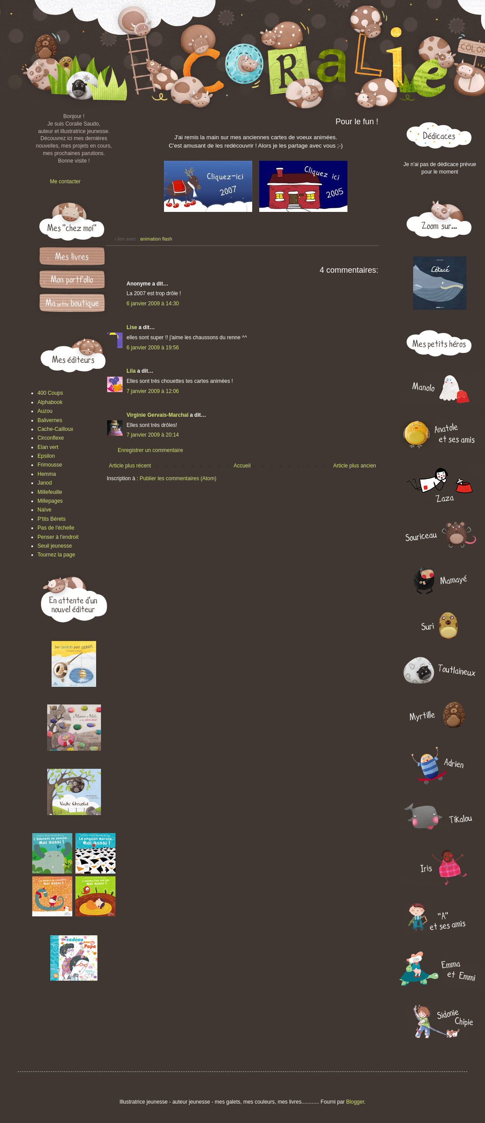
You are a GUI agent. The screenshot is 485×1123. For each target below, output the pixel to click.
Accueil (242, 466)
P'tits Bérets (51, 519)
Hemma (46, 474)
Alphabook (50, 402)
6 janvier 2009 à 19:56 (153, 348)
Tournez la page (56, 555)
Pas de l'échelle (56, 528)
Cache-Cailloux (55, 429)
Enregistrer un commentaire (150, 450)
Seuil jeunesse (54, 546)
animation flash (156, 238)
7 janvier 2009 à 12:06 (153, 391)
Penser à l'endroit (57, 537)
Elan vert (47, 447)
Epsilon (46, 456)
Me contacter (65, 181)
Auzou (44, 411)
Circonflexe (50, 438)
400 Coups (50, 393)
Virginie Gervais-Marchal (158, 415)
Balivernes (49, 420)
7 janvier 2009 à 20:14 (153, 435)
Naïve (44, 510)
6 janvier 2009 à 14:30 (153, 303)
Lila (131, 371)
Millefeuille (49, 492)
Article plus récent (130, 466)
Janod (44, 483)
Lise (132, 327)
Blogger (355, 1102)
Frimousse (49, 465)
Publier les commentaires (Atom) (178, 478)
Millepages (50, 501)
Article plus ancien (354, 466)
